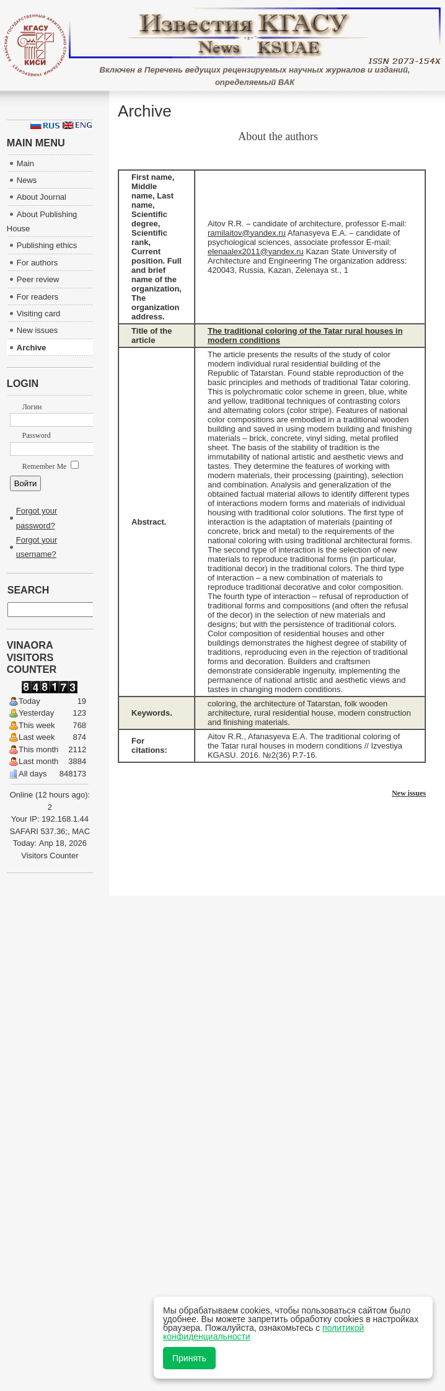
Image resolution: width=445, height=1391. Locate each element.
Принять (189, 1358)
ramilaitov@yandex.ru (247, 233)
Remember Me (50, 466)
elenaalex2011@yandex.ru (256, 251)
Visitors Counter (49, 855)
